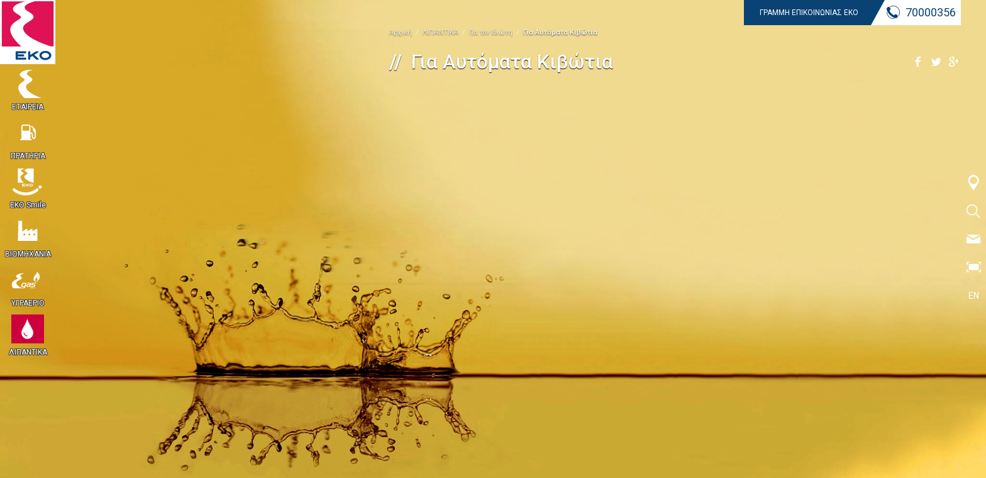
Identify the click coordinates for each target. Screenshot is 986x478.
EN (973, 296)
